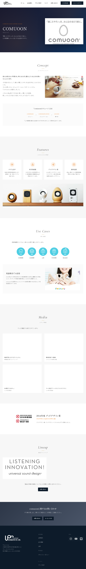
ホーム (22, 3)
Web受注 (65, 3)
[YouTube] (76, 540)
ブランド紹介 (38, 3)
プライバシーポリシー (43, 555)
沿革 (39, 547)
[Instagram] (71, 540)
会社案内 (29, 3)
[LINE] (81, 540)
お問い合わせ (54, 3)
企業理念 (40, 539)
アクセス (40, 551)
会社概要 (40, 543)
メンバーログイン (77, 3)
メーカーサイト (49, 519)
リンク (46, 3)
